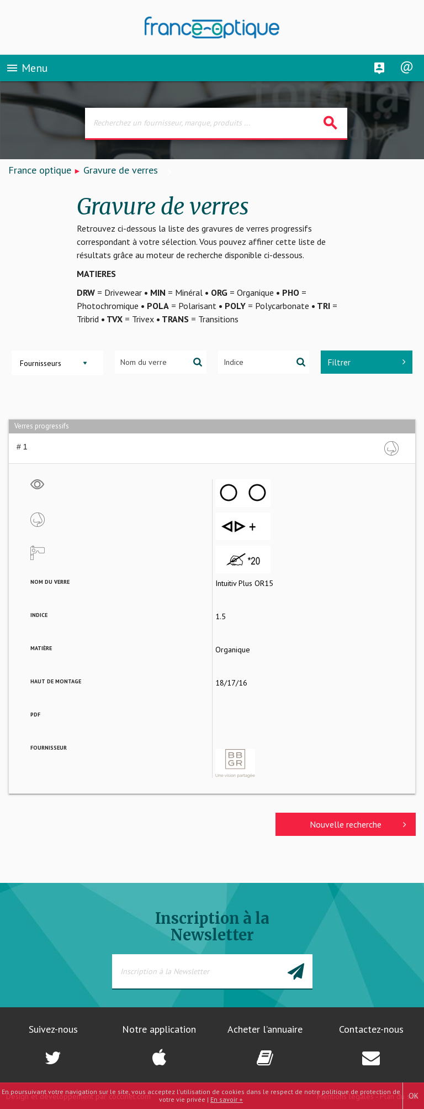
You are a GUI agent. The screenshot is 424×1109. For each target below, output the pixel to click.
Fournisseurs (40, 363)
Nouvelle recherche (358, 824)
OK (413, 1096)
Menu (27, 68)
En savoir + (226, 1099)
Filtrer (366, 362)
